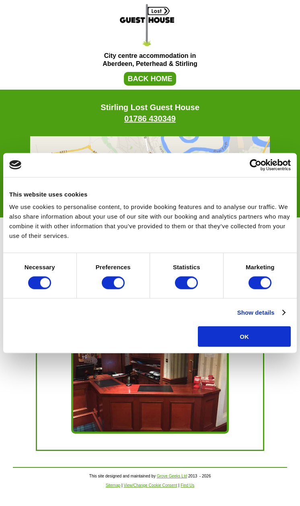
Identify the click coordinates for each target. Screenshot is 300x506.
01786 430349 (150, 118)
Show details (256, 312)
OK (244, 336)
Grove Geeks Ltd (172, 476)
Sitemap (113, 485)
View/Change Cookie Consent (150, 485)
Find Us (187, 485)
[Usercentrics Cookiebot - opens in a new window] (255, 165)
